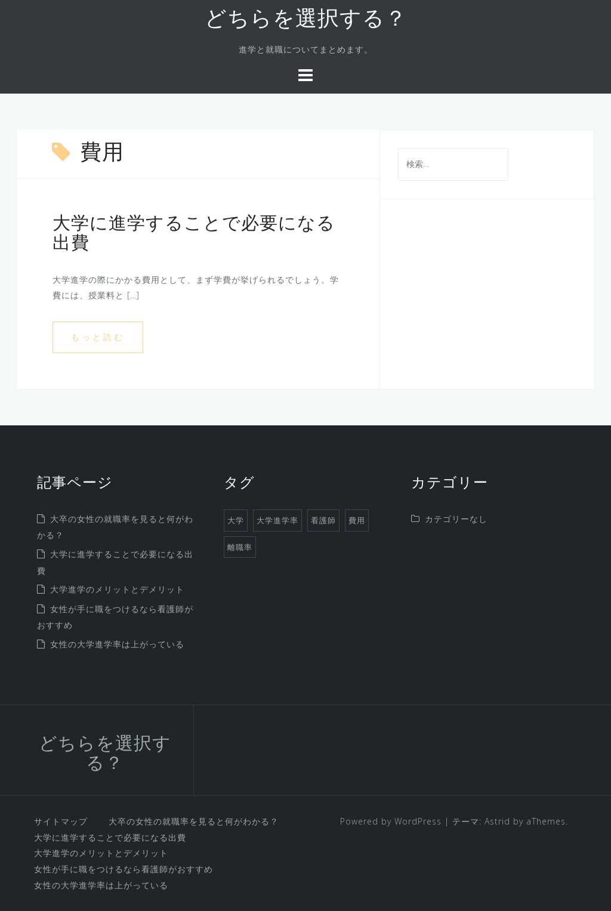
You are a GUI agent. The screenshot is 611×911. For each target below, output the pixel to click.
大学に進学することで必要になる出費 (110, 837)
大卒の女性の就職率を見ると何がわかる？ (194, 821)
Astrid (497, 821)
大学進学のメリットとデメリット (117, 589)
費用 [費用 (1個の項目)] (356, 520)
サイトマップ (61, 821)
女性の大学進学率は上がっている (117, 644)
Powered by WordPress (391, 821)
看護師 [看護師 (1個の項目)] (323, 520)
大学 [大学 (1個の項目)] (235, 520)
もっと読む (98, 336)
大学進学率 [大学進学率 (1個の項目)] (277, 520)
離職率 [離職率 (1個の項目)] (239, 547)
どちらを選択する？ (306, 20)
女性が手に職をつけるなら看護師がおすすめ (123, 869)
